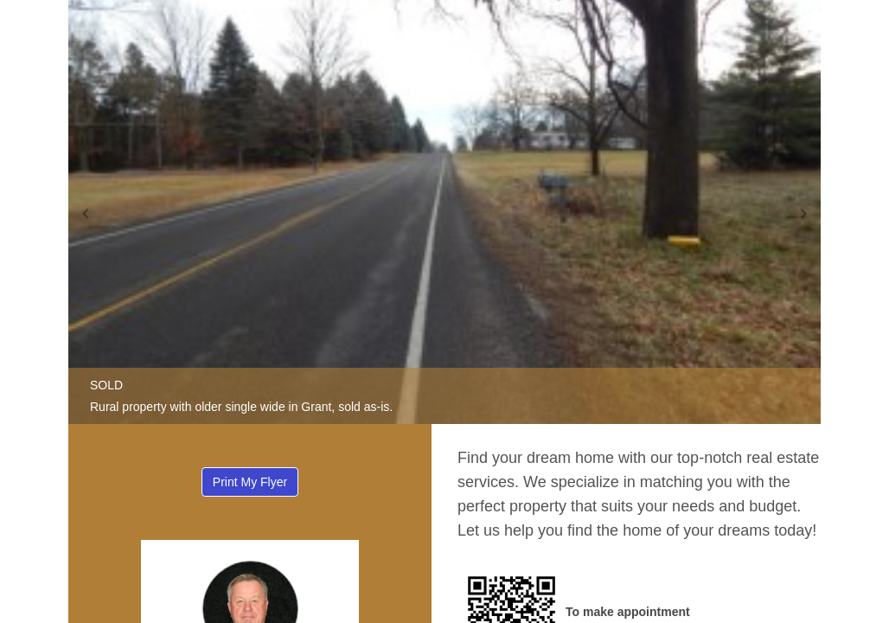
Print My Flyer (250, 482)
